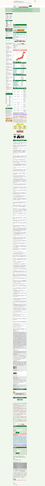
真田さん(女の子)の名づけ (20, 445)
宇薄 (20, 435)
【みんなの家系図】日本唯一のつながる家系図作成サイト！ (22, 8)
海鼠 (17, 442)
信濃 (22, 34)
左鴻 (20, 436)
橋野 (6, 99)
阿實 (23, 437)
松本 (24, 436)
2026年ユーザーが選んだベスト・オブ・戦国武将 (9, 78)
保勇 (7, 15)
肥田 (21, 435)
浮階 (20, 439)
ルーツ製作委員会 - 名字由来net (9, 106)
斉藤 (20, 441)
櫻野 (25, 439)
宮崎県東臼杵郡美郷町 (16, 84)
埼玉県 (14, 67)
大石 (18, 441)
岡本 (23, 441)
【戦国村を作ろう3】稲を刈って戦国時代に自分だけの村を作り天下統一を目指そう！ (23, 9)
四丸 (25, 438)
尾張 (18, 442)
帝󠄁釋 (9, 98)
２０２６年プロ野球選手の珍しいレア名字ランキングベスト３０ (9, 60)
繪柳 (15, 440)
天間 (23, 439)
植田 (15, 435)
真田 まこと (15, 102)
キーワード (15, 450)
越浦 (22, 440)
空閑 (14, 436)
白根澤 (21, 440)
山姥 (13, 438)
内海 (22, 441)
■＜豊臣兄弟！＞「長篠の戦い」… (9, 113)
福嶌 (10, 15)
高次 (21, 442)
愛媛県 (14, 79)
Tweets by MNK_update (9, 107)
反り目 (16, 441)
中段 (19, 441)
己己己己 (10, 101)
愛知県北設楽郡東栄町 (16, 81)
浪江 (17, 437)
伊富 (6, 98)
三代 (24, 435)
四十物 (19, 440)
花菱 (7, 21)
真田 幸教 (15, 94)
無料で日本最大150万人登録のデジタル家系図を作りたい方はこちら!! (9, 44)
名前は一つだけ (8, 31)
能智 (15, 436)
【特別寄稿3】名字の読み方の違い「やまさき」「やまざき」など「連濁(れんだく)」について (9, 88)
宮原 (10, 17)
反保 (18, 435)
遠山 (6, 102)
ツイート (14, 423)
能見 (13, 437)
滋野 (15, 34)
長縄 (22, 435)
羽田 (15, 437)
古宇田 (18, 438)
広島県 (14, 76)
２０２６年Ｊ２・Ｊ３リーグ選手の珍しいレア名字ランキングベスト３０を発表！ (22, 11)
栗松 (9, 100)
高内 (13, 439)
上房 (23, 436)
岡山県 (14, 77)
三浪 (25, 441)
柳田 (25, 437)
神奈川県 (14, 66)
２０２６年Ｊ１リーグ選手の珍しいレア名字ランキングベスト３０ (9, 52)
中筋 (15, 442)
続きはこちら (7, 91)
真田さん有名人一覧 (20, 114)
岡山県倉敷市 (15, 69)
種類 (14, 451)
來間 (17, 435)
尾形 (16, 438)
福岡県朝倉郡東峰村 (15, 82)
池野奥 (22, 439)
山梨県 (14, 78)
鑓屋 (20, 437)
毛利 (9, 102)
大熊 (10, 26)
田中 (16, 439)
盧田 (9, 99)
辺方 (21, 436)
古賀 (10, 21)
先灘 (21, 438)
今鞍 (26, 436)
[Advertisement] (20, 19)
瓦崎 (14, 441)
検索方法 (14, 484)
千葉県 (14, 65)
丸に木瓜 (8, 26)
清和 (24, 34)
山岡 (6, 101)
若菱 (24, 438)
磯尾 (26, 442)
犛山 (22, 438)
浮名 (23, 442)
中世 (17, 34)
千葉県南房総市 (15, 70)
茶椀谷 (7, 16)
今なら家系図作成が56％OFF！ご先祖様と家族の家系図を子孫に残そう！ (22, 10)
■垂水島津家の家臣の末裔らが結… (9, 111)
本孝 (17, 436)
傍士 (20, 442)
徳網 (15, 439)
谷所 (25, 435)
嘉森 (24, 440)
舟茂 (18, 437)
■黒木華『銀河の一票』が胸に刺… (9, 110)
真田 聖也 (15, 110)
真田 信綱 (15, 99)
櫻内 (7, 14)
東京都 (14, 63)
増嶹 (9, 103)
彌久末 (18, 439)
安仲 (15, 438)
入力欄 (14, 483)
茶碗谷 (7, 17)
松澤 (6, 103)
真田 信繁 (15, 104)
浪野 (24, 442)
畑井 (20, 438)
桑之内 (22, 437)
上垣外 (14, 435)
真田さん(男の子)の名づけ (20, 444)
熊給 (18, 436)
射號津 (11, 16)
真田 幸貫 (15, 96)
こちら (20, 459)
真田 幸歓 (15, 89)
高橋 (10, 22)
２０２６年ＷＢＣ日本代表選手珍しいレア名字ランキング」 (9, 64)
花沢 (17, 440)
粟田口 (6, 100)
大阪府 (14, 64)
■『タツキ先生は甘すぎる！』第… (9, 115)
